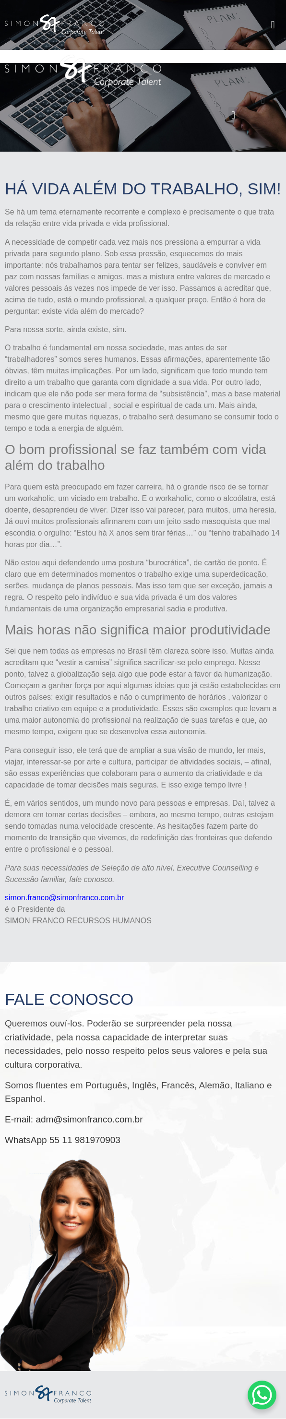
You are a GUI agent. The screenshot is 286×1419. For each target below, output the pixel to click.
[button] (272, 25)
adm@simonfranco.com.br (89, 1119)
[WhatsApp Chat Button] (262, 1395)
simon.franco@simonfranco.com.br (64, 898)
